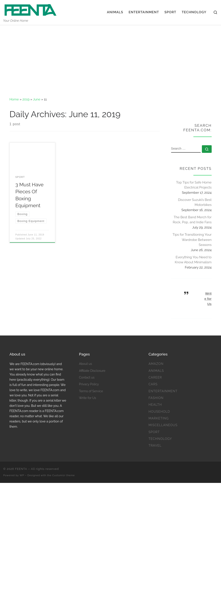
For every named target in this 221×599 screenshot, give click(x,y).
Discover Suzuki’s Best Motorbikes (194, 202)
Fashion (155, 398)
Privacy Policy (89, 384)
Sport (154, 432)
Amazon (155, 363)
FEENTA (21, 469)
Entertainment (162, 391)
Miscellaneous (162, 425)
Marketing (158, 418)
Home (14, 99)
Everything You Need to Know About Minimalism (193, 259)
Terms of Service (91, 391)
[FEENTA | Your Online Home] (30, 9)
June (36, 99)
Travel (154, 445)
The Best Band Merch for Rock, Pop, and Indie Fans (192, 219)
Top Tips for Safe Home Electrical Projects (193, 185)
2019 (26, 99)
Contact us (86, 377)
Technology (160, 438)
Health (155, 404)
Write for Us (208, 299)
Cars (153, 384)
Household (159, 411)
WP (22, 475)
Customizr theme (63, 475)
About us (85, 363)
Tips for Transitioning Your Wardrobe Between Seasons (192, 240)
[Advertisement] (110, 57)
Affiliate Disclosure (92, 370)
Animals (156, 370)
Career (155, 377)
